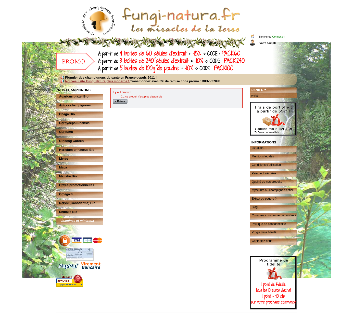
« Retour (120, 101)
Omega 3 (66, 194)
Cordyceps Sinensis (74, 123)
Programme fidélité (264, 232)
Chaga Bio (67, 114)
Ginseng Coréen (71, 141)
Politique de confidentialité (269, 224)
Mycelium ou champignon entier (272, 190)
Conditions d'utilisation (266, 165)
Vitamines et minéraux (77, 221)
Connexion (278, 36)
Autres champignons (75, 105)
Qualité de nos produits (267, 181)
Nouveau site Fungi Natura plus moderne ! (97, 81)
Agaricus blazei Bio (73, 96)
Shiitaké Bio (68, 212)
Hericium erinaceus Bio (77, 150)
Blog (255, 207)
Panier (258, 90)
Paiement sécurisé (264, 173)
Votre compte (267, 43)
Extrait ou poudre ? (264, 198)
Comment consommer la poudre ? (274, 215)
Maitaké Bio (68, 176)
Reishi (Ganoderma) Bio (77, 203)
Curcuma (66, 132)
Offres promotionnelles (76, 185)
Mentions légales (263, 156)
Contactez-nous (262, 241)
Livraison (258, 148)
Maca (63, 167)
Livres (63, 158)
